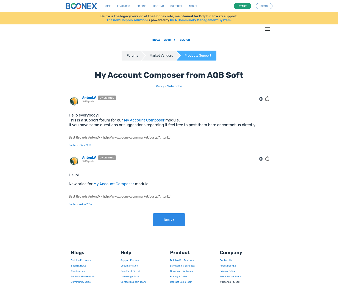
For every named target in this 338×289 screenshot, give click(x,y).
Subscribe (174, 86)
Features (123, 6)
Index (156, 39)
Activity (170, 39)
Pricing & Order (178, 276)
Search (185, 39)
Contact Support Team (133, 281)
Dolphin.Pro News (81, 260)
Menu (267, 26)
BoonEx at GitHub (130, 271)
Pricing (141, 6)
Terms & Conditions (230, 276)
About (193, 6)
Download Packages (181, 271)
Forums (132, 55)
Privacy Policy (227, 271)
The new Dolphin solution (126, 20)
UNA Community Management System (200, 20)
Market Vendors (161, 55)
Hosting (158, 6)
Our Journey (78, 271)
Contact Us (226, 260)
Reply (160, 86)
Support (176, 6)
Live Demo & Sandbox (182, 265)
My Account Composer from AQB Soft (169, 75)
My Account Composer (144, 120)
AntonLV (89, 98)
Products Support (198, 55)
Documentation (129, 265)
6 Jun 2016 (85, 204)
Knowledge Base (129, 276)
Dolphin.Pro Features (182, 260)
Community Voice (81, 281)
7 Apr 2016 (85, 145)
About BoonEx (228, 265)
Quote (72, 145)
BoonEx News (78, 265)
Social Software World (83, 276)
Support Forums (129, 260)
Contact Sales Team (181, 281)
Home (107, 6)
